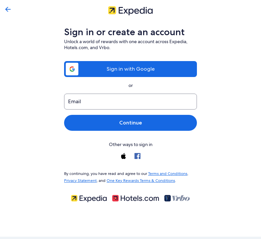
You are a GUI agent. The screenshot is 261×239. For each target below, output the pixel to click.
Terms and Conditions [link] (164, 173)
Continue (130, 123)
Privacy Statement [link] (80, 179)
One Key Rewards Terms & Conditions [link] (139, 179)
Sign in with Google (130, 69)
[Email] (130, 102)
